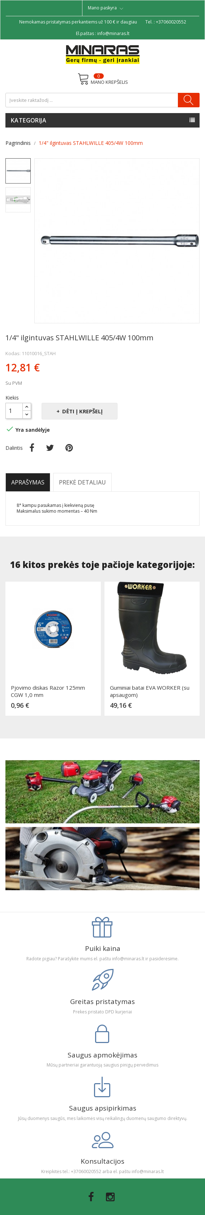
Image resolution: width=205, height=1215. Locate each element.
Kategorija (28, 120)
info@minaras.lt (113, 33)
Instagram (110, 1197)
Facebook (91, 1197)
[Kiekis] (14, 411)
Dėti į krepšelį (82, 411)
